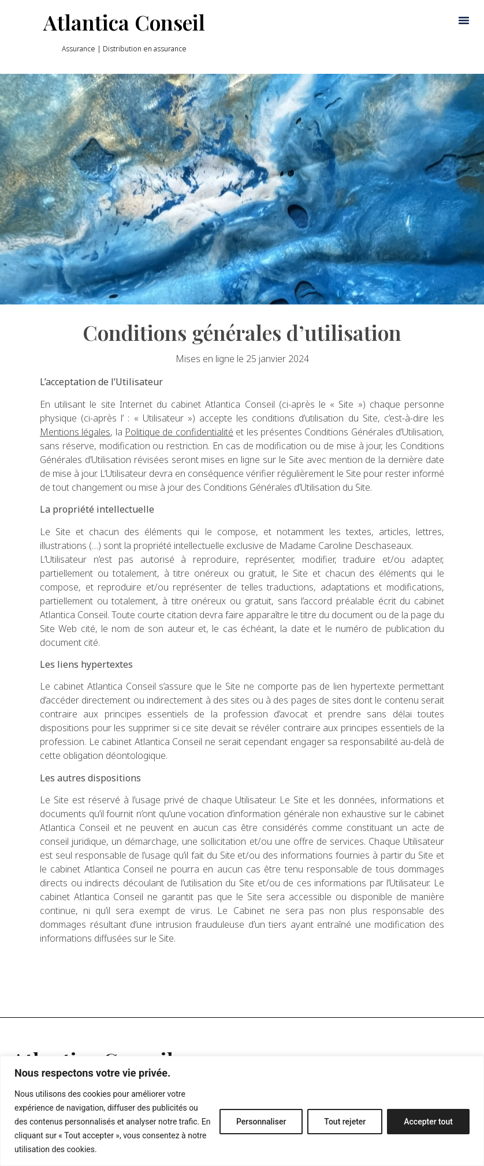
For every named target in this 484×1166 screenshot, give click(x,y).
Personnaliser (261, 1121)
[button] (463, 20)
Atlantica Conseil (124, 22)
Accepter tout (428, 1121)
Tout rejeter (345, 1121)
